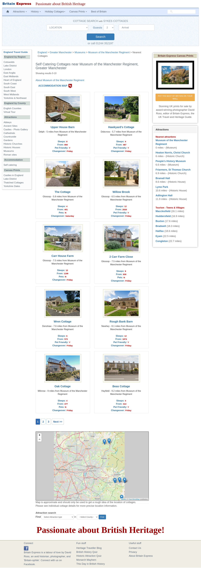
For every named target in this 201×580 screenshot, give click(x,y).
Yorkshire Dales (12, 186)
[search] (181, 11)
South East (9, 87)
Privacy (133, 552)
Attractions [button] (20, 11)
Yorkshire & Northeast (15, 98)
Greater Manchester (61, 52)
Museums (80, 52)
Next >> (57, 421)
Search (100, 36)
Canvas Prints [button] (78, 11)
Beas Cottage (121, 386)
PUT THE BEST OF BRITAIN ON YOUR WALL (175, 97)
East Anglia (9, 73)
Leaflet (123, 499)
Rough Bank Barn (121, 321)
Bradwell (161, 226)
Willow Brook (121, 191)
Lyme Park (162, 187)
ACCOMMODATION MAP (52, 85)
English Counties (12, 108)
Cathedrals (9, 133)
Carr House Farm (63, 255)
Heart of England (12, 80)
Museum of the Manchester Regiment (109, 52)
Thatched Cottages (13, 182)
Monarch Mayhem (86, 559)
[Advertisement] (17, 234)
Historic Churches (13, 144)
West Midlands (11, 94)
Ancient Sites (10, 126)
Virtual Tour (9, 112)
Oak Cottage (63, 386)
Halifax (160, 231)
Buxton (160, 221)
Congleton (162, 241)
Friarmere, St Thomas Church (173, 169)
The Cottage (62, 191)
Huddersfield (163, 216)
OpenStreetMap (134, 499)
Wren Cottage (62, 321)
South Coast (10, 83)
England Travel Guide (16, 52)
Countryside (10, 136)
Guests (98, 27)
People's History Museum (171, 161)
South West (10, 91)
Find (38, 516)
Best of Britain (99, 11)
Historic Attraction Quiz (89, 555)
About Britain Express (141, 555)
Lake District (10, 65)
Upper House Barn (63, 127)
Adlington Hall (164, 195)
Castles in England (13, 175)
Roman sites (10, 154)
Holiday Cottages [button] (55, 11)
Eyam (159, 236)
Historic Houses (12, 147)
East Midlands (11, 76)
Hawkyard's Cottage (121, 127)
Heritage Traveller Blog (89, 548)
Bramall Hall (163, 178)
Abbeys (7, 122)
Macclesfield (163, 211)
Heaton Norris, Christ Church (173, 152)
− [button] (39, 439)
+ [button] (39, 435)
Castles (7, 129)
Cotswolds (9, 62)
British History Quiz (87, 552)
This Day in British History (90, 563)
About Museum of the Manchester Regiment (60, 80)
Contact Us (135, 548)
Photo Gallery (21, 129)
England (42, 52)
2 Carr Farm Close (121, 256)
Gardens (8, 140)
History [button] (36, 11)
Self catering (10, 165)
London (7, 69)
